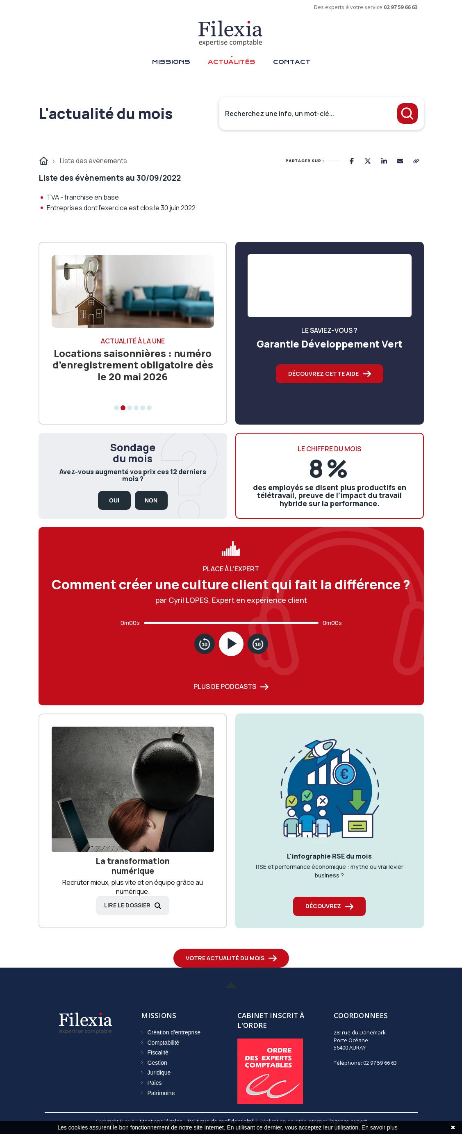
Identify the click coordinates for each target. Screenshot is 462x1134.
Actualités (231, 62)
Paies (155, 1082)
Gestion (157, 1062)
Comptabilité (164, 1042)
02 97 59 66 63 (400, 7)
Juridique (159, 1072)
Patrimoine (161, 1093)
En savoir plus (380, 1127)
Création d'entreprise (174, 1032)
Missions (171, 62)
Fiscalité (158, 1052)
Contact (291, 62)
